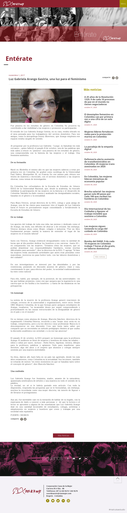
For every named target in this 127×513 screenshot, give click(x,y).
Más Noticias (63, 435)
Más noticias (100, 257)
